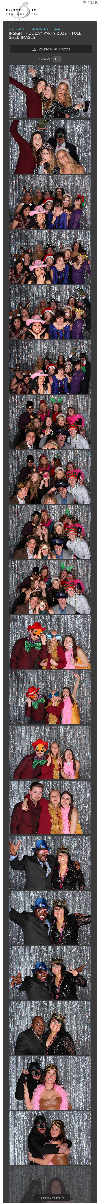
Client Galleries (17, 28)
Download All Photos (53, 49)
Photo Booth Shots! (40, 28)
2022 (57, 28)
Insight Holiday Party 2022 (38, 33)
